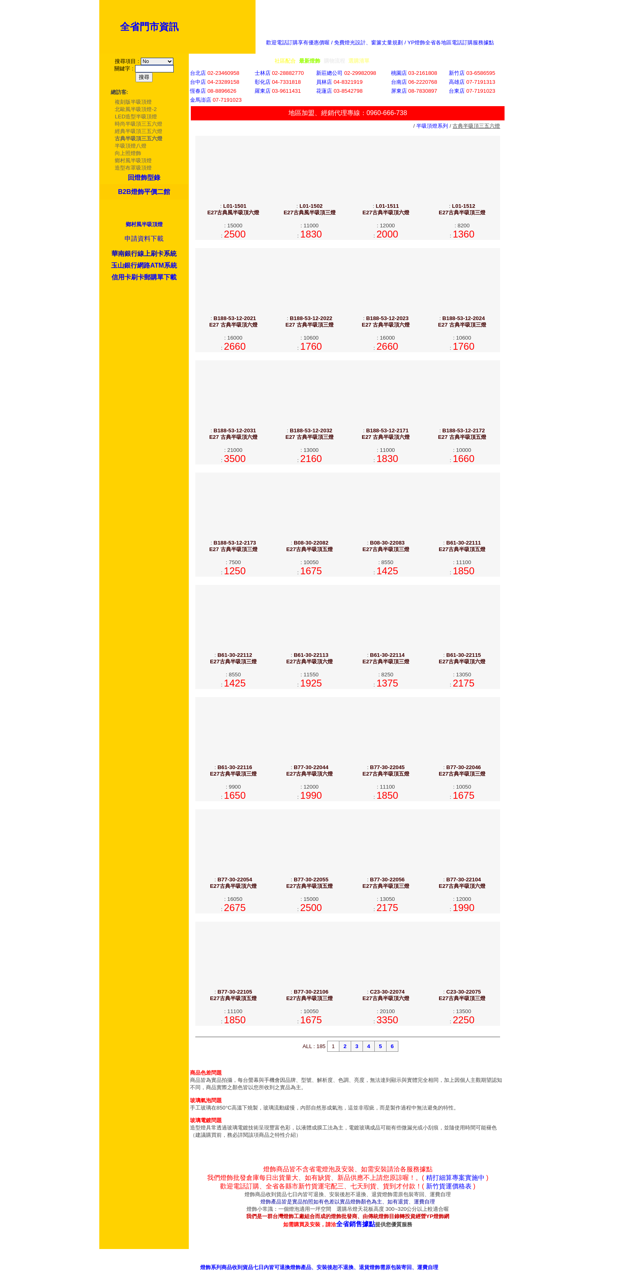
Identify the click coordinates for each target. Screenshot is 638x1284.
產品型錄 (340, 1262)
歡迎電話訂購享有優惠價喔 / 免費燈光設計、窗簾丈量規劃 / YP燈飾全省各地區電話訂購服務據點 (380, 42)
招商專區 (451, 1262)
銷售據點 (377, 1262)
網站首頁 (488, 1262)
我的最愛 (525, 1262)
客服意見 (414, 1262)
